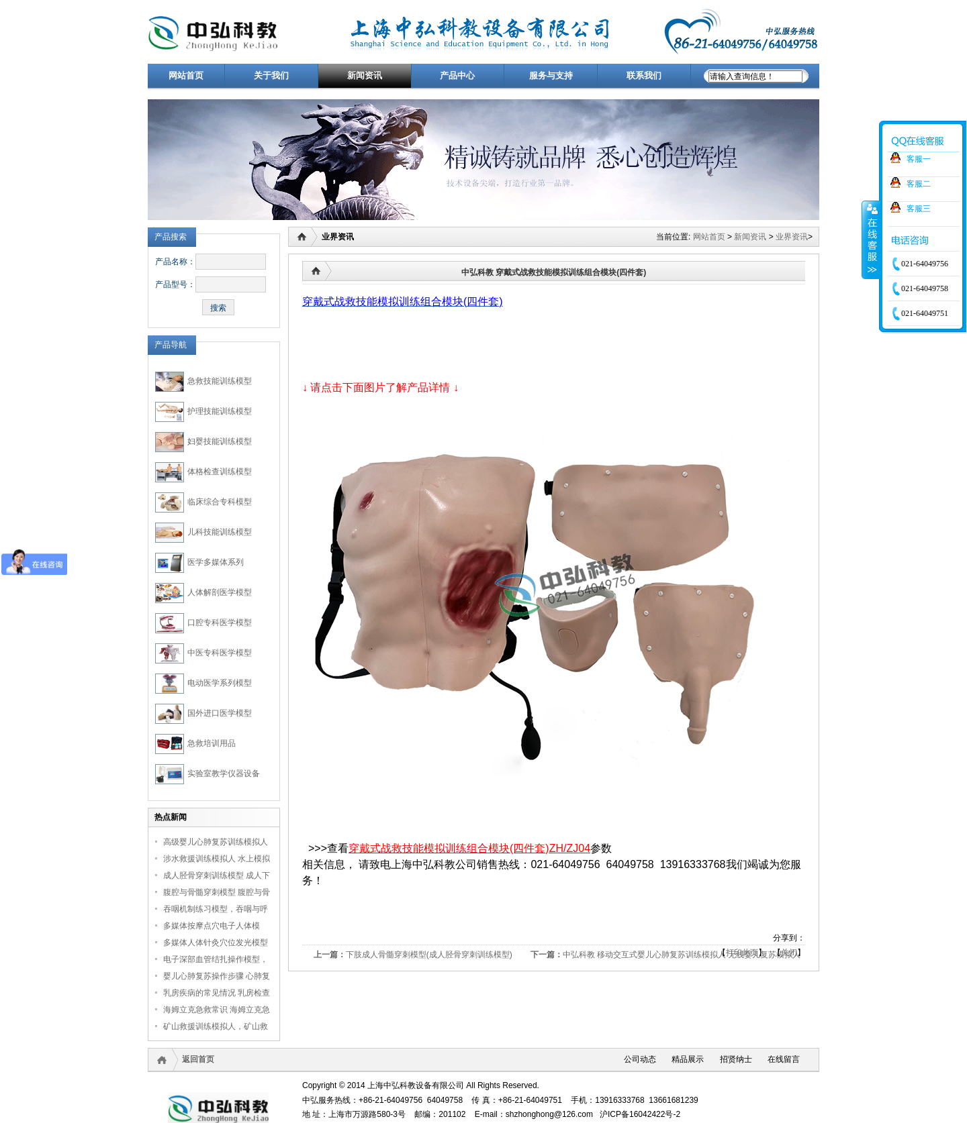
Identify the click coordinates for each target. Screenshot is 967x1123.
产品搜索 (170, 237)
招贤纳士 (736, 1059)
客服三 (919, 208)
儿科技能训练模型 (219, 532)
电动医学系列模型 (219, 683)
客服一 (919, 159)
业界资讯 (792, 237)
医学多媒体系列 (215, 562)
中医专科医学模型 (219, 652)
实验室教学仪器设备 (223, 773)
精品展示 (688, 1059)
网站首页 (709, 237)
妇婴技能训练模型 (219, 441)
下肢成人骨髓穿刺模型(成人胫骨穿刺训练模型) (429, 954)
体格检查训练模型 (219, 471)
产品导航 (170, 345)
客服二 (919, 184)
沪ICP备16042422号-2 (640, 1114)
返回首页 (198, 1059)
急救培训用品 (211, 743)
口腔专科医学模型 (219, 622)
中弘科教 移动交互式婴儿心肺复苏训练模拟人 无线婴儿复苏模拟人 (682, 954)
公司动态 (640, 1059)
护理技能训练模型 (219, 411)
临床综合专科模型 (219, 501)
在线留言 (784, 1059)
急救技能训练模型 (219, 381)
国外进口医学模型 (219, 713)
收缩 (871, 239)
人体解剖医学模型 (219, 592)
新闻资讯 (750, 237)
